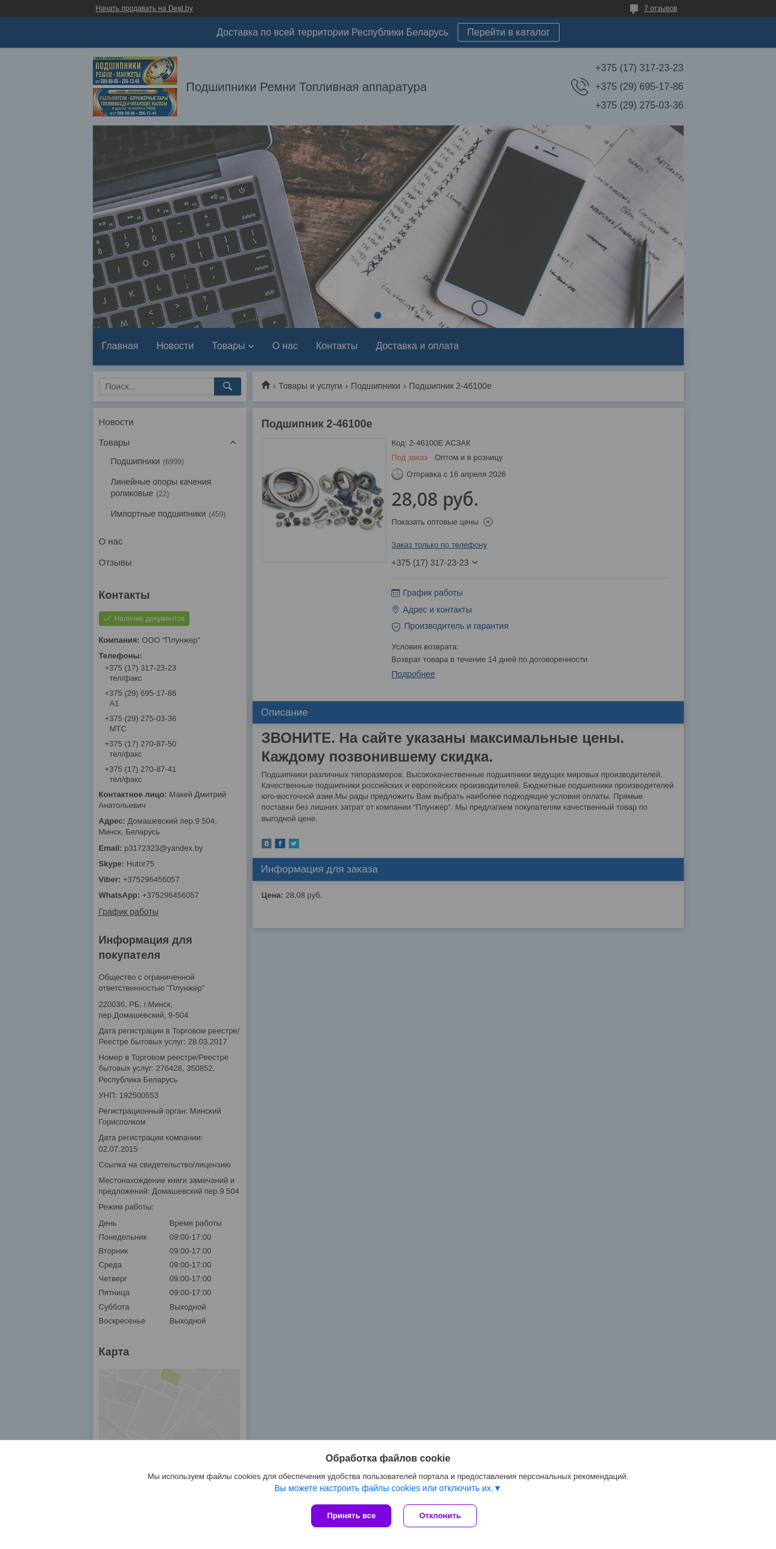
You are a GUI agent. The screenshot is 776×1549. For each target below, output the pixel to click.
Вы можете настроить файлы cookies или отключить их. (383, 1488)
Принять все (351, 1515)
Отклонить (440, 1515)
